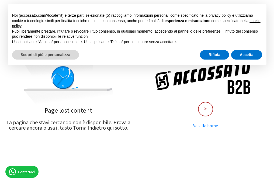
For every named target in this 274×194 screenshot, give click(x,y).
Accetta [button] (247, 55)
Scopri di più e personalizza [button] (45, 55)
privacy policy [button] (220, 15)
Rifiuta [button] (214, 55)
